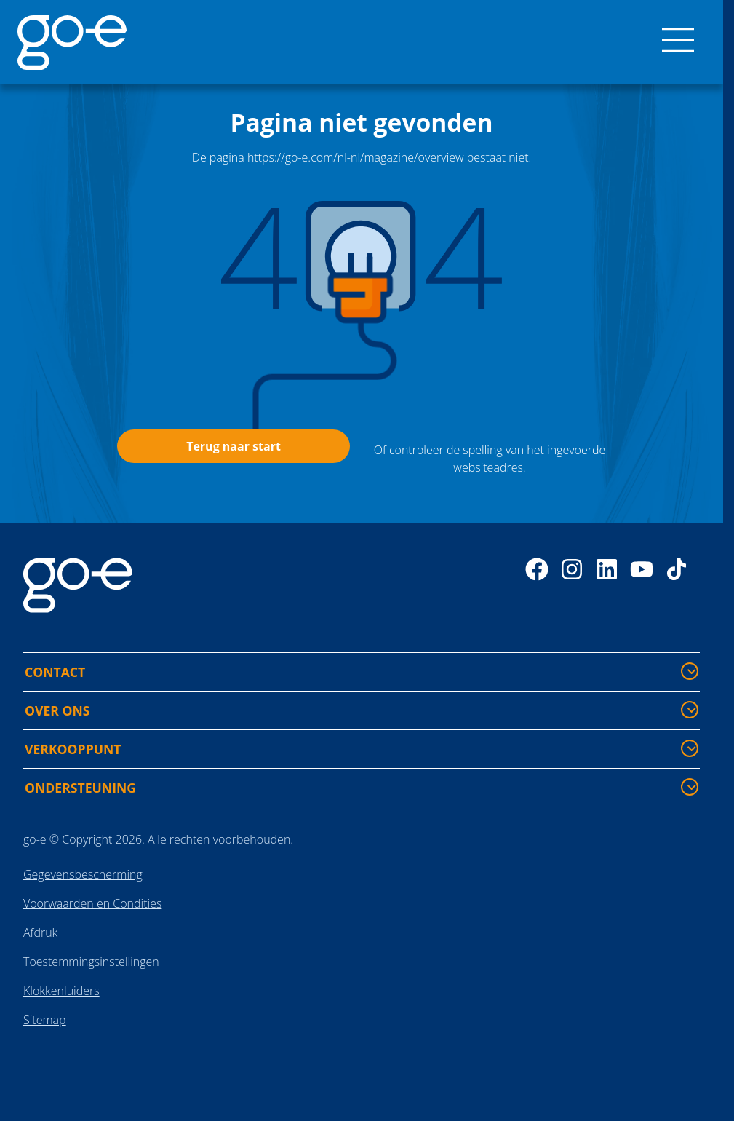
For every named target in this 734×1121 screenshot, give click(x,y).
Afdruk (40, 932)
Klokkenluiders (61, 991)
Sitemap (44, 1020)
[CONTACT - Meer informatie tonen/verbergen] (689, 671)
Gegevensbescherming (83, 874)
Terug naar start (233, 446)
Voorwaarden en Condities (92, 903)
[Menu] (678, 42)
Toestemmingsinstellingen (91, 962)
